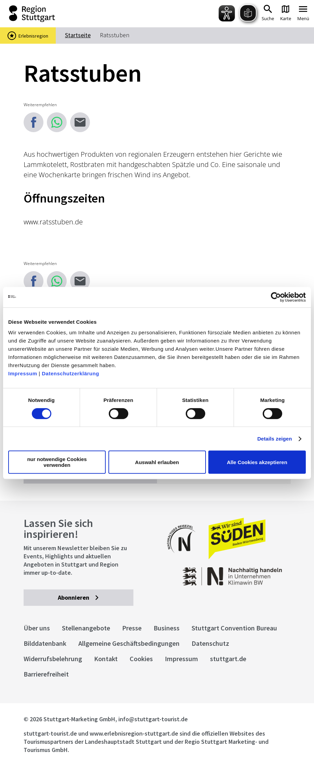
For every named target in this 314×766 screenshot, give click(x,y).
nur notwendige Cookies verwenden (57, 462)
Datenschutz (210, 643)
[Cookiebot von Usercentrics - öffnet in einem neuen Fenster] (276, 297)
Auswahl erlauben (157, 462)
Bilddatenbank (45, 643)
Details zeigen (274, 439)
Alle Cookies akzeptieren (257, 462)
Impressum (22, 373)
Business (167, 628)
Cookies (141, 658)
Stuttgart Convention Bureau (234, 628)
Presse (132, 628)
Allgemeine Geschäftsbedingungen (129, 643)
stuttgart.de (228, 658)
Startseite (78, 35)
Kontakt (106, 658)
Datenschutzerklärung (70, 373)
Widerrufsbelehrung (53, 658)
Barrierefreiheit (46, 674)
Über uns (37, 628)
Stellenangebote (86, 628)
